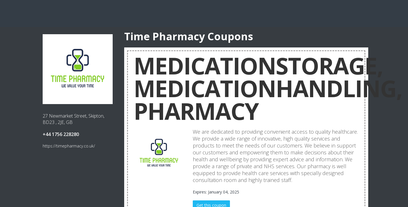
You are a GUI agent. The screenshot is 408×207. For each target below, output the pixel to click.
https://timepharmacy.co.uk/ (69, 146)
